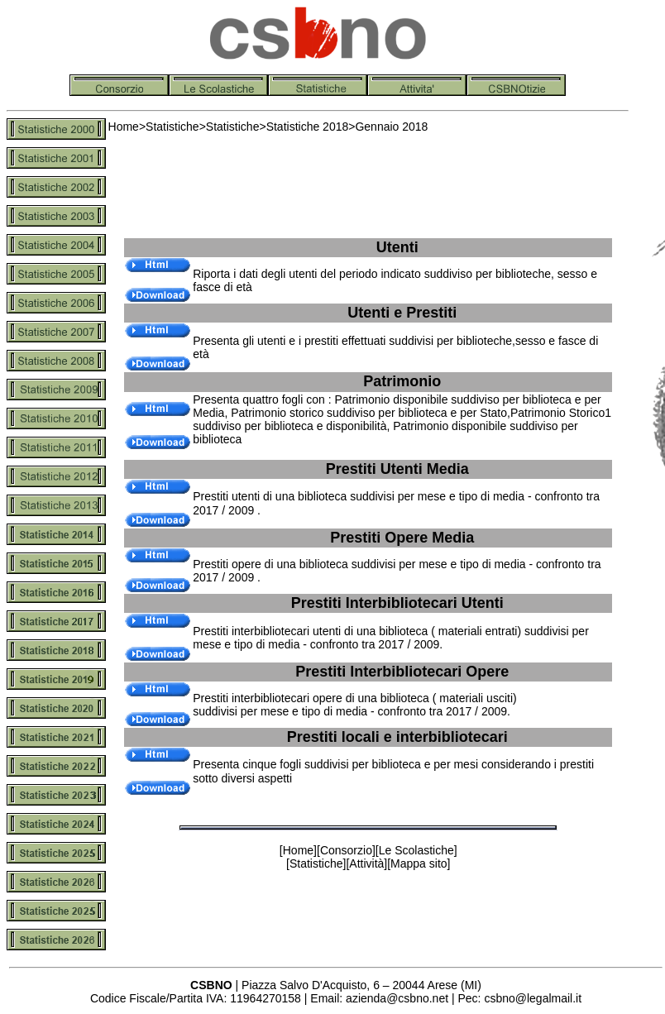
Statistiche (172, 126)
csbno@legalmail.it (532, 998)
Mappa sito (418, 863)
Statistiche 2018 (307, 126)
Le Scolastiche (416, 850)
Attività (366, 863)
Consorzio (346, 850)
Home (123, 126)
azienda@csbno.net (397, 998)
